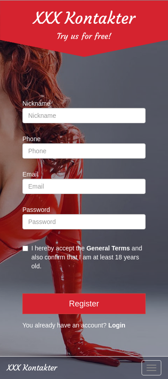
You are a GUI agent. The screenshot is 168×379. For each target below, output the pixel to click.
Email (30, 174)
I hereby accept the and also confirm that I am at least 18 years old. (82, 257)
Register (84, 303)
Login (116, 325)
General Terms (108, 248)
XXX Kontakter (84, 18)
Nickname (36, 103)
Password (36, 209)
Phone (31, 138)
